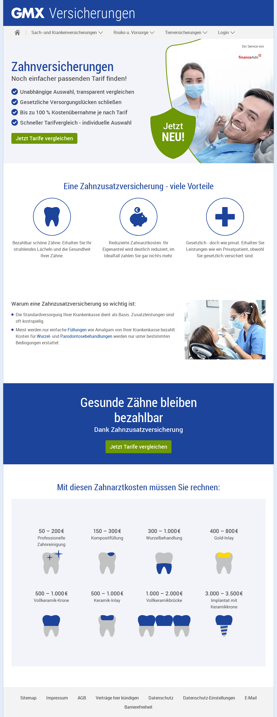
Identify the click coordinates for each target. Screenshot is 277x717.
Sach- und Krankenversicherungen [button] (67, 32)
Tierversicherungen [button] (186, 32)
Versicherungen (92, 13)
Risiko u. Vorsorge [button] (134, 32)
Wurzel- (44, 336)
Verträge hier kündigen (117, 698)
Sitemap (28, 698)
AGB (82, 698)
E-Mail (251, 698)
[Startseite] (17, 32)
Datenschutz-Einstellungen (209, 698)
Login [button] (226, 32)
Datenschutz (161, 698)
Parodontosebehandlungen (86, 336)
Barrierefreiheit (138, 707)
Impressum (57, 698)
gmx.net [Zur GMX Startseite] (28, 13)
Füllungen (78, 330)
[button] (44, 138)
